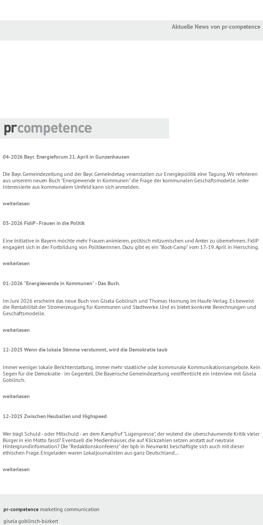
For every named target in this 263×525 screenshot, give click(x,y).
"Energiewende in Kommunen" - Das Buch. (72, 283)
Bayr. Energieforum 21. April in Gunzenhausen (76, 156)
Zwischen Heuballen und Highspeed (65, 416)
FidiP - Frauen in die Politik (54, 223)
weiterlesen (16, 203)
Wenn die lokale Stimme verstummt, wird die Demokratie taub (95, 349)
